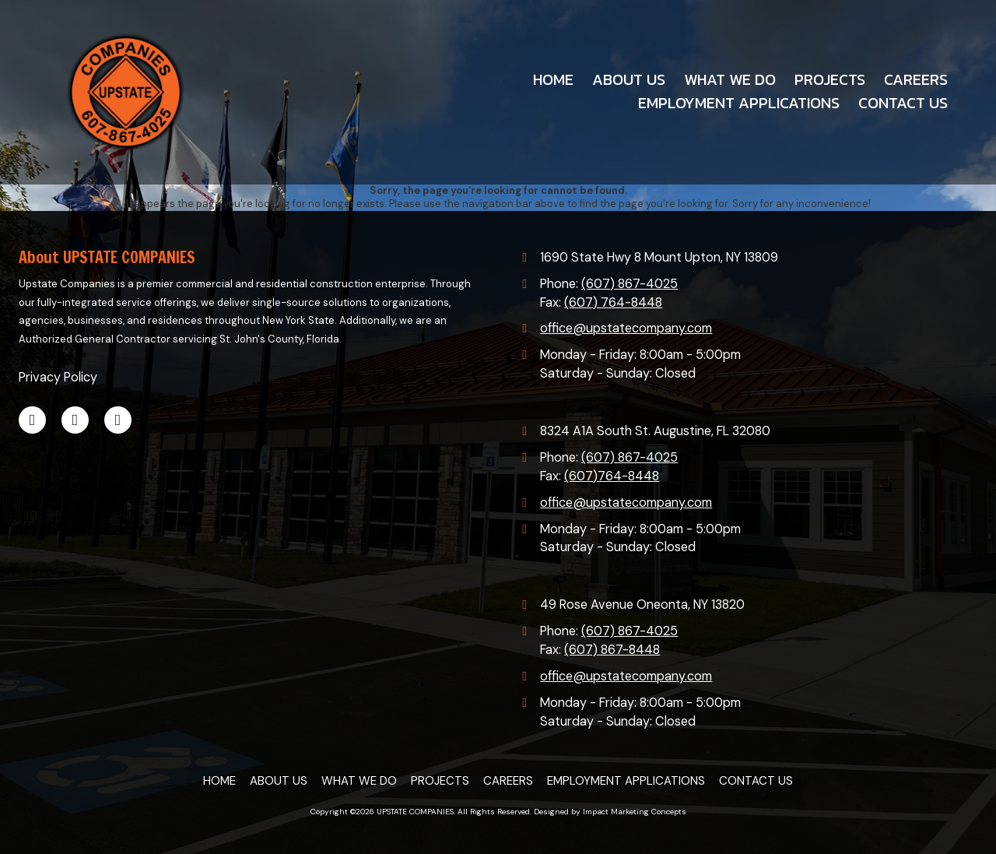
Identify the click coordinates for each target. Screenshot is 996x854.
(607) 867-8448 (612, 649)
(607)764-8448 (611, 476)
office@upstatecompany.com (626, 328)
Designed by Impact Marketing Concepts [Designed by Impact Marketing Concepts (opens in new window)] (610, 812)
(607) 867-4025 (629, 284)
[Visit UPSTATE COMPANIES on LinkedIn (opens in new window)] (75, 420)
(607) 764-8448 (613, 302)
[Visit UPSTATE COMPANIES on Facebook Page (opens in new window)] (32, 420)
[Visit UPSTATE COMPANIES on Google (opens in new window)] (118, 420)
